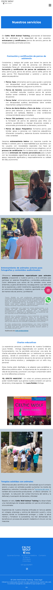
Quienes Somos (13, 555)
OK (26, 587)
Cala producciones (21, 331)
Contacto (42, 555)
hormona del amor (42, 489)
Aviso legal (38, 580)
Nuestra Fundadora (29, 555)
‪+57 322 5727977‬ (26, 565)
